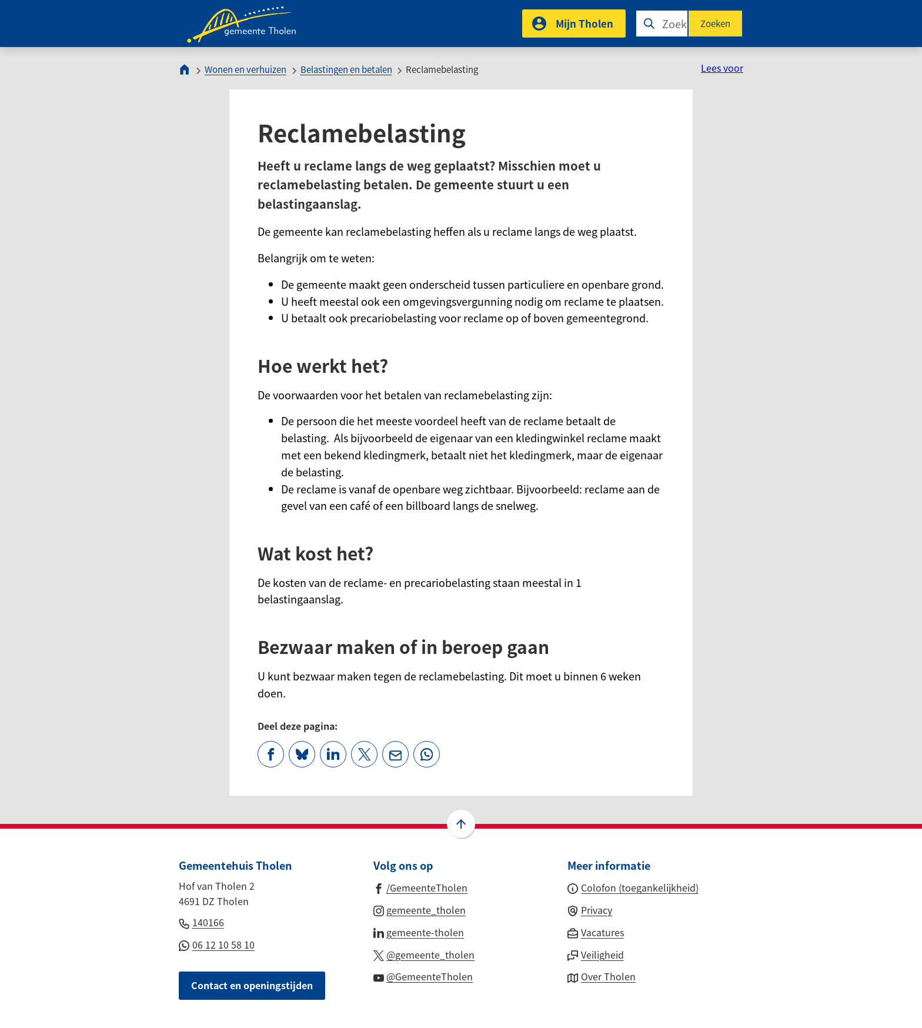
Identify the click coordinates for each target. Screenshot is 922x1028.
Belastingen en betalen (346, 69)
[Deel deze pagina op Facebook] (271, 754)
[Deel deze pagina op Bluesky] (302, 754)
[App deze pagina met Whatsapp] (426, 754)
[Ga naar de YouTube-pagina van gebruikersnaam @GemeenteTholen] (423, 975)
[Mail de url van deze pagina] (395, 754)
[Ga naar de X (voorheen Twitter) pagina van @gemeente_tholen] (424, 954)
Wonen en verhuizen (245, 69)
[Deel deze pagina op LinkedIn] (333, 754)
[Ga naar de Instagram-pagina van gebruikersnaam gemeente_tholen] (419, 909)
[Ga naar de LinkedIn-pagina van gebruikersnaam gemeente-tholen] (419, 931)
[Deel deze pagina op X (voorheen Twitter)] (364, 754)
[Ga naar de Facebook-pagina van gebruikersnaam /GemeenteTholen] (420, 887)
